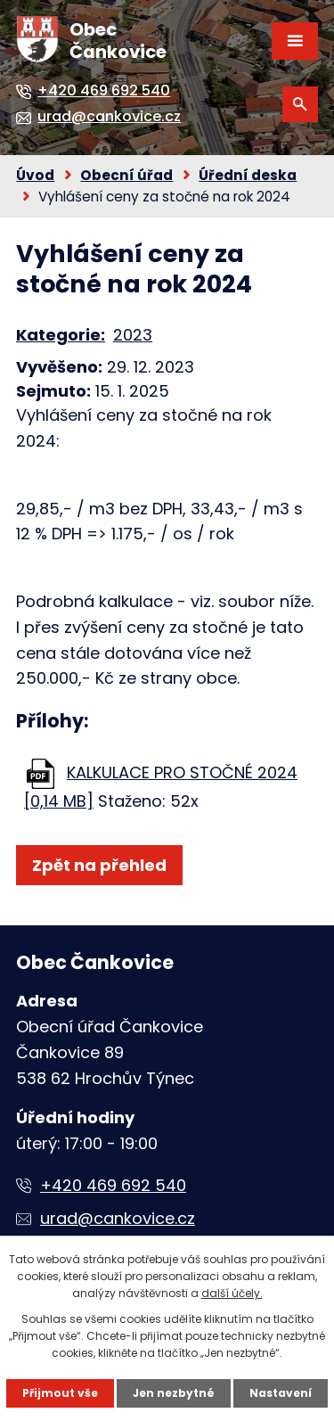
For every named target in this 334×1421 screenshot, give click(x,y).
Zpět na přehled (99, 865)
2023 (132, 335)
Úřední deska (248, 175)
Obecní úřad (126, 175)
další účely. (232, 1293)
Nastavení (280, 1392)
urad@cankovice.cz (117, 1218)
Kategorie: (60, 335)
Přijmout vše (60, 1392)
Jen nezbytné (174, 1392)
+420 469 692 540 (113, 1185)
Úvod (35, 175)
